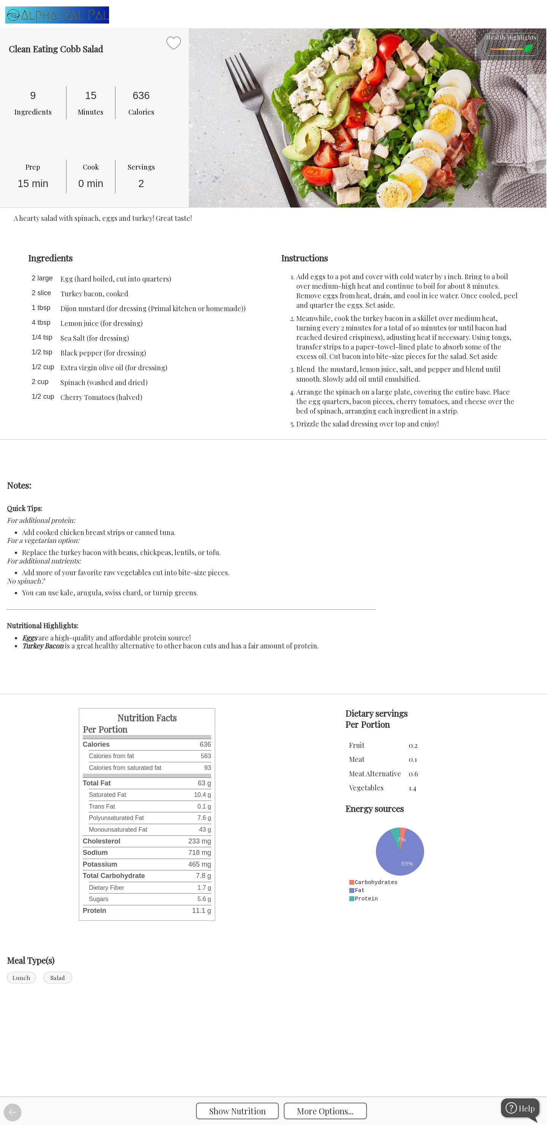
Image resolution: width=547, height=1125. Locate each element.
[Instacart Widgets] (273, 1070)
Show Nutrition (237, 1111)
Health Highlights (511, 37)
